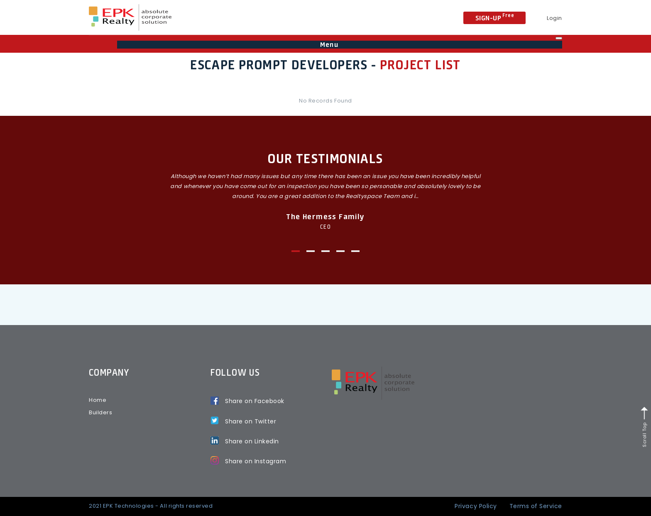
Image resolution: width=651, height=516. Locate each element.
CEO (325, 226)
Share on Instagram (255, 461)
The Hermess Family (325, 216)
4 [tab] (340, 251)
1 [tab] (295, 251)
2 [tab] (310, 251)
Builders (100, 412)
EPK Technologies (128, 506)
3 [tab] (325, 251)
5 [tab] (355, 251)
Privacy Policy (476, 506)
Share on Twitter (250, 421)
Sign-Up (494, 17)
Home (97, 400)
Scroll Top (644, 427)
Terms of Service (535, 506)
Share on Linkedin (252, 441)
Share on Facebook (254, 401)
